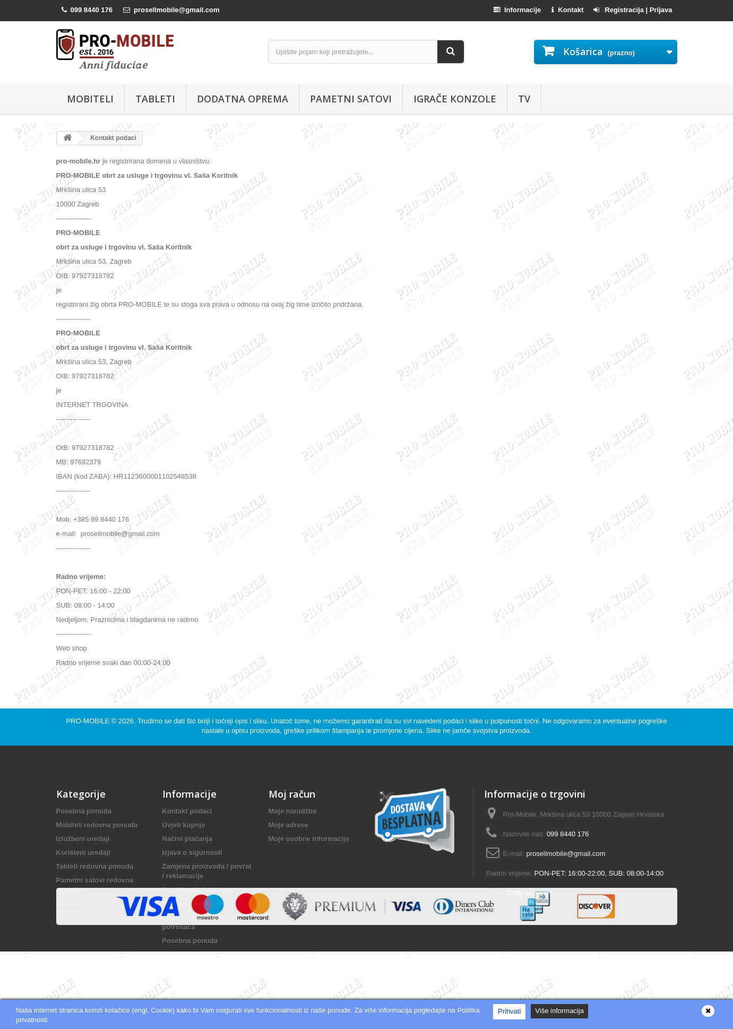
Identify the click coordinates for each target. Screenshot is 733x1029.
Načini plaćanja (187, 839)
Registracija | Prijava (632, 10)
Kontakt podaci (187, 811)
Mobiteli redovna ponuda (97, 825)
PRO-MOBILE (88, 721)
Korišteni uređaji (83, 853)
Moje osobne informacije (309, 839)
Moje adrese (288, 825)
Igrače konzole (454, 98)
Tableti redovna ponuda (95, 866)
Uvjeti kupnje (183, 825)
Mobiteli (90, 98)
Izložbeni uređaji (83, 839)
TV (524, 98)
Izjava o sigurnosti (192, 853)
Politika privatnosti (193, 903)
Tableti (155, 98)
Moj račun (292, 794)
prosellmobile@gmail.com (120, 534)
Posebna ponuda (84, 811)
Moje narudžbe (293, 811)
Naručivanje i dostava (198, 890)
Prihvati (509, 1011)
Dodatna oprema (242, 98)
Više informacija (559, 1011)
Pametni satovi (351, 98)
